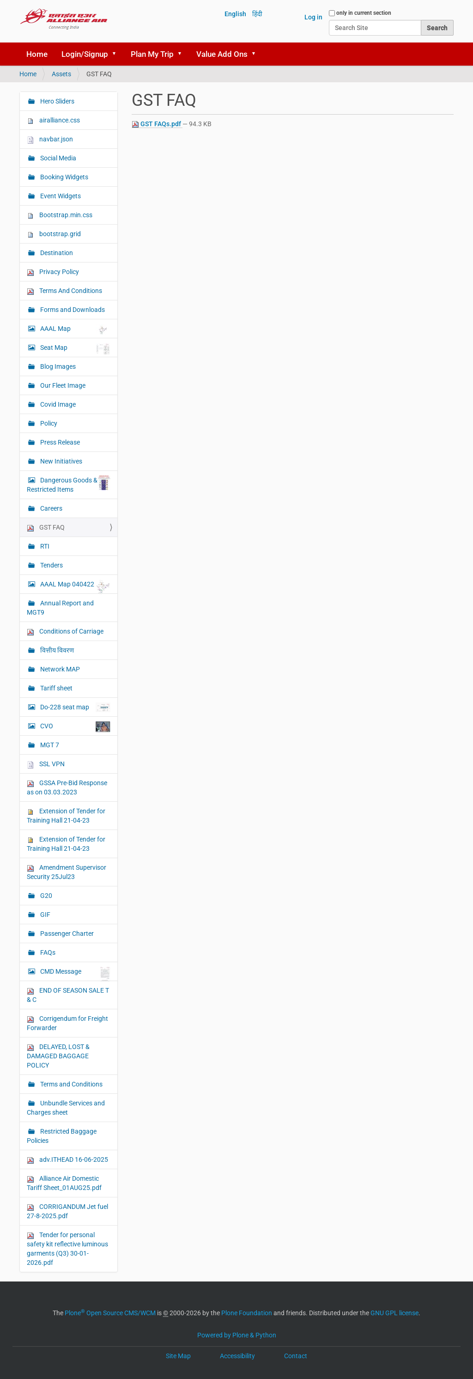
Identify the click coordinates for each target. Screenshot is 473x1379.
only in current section (363, 13)
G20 (45, 895)
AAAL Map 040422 (74, 586)
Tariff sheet (56, 688)
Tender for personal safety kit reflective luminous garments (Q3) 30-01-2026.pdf (67, 1248)
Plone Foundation (246, 1313)
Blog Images (57, 366)
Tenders (51, 565)
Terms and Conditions (71, 1084)
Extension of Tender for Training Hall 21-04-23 (66, 815)
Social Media (57, 158)
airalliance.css (53, 120)
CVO (74, 726)
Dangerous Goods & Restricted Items (68, 484)
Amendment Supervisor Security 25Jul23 (66, 872)
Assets (61, 74)
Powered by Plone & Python (236, 1335)
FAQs (47, 952)
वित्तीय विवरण (56, 650)
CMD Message (74, 974)
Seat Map (74, 348)
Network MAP (59, 669)
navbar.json (50, 139)
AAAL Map (74, 329)
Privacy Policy (53, 272)
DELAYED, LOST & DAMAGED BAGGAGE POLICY (58, 1056)
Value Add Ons (222, 54)
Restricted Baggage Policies (62, 1136)
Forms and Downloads (72, 309)
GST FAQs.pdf (157, 124)
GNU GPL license (394, 1313)
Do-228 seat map (74, 707)
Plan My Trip (152, 54)
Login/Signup (84, 54)
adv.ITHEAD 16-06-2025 (67, 1160)
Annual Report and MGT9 (60, 607)
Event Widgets (60, 196)
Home (37, 54)
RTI (44, 546)
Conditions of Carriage (65, 631)
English (235, 14)
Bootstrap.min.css (59, 215)
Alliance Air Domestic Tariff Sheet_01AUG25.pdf (64, 1183)
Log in (313, 17)
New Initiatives (60, 461)
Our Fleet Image (62, 385)
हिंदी (257, 14)
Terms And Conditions (64, 291)
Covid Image (57, 404)
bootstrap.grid (54, 234)
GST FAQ (46, 527)
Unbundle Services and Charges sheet (66, 1107)
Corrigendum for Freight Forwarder (67, 1023)
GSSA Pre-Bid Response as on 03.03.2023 (67, 787)
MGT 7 (49, 745)
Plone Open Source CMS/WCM (110, 1313)
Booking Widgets (63, 177)
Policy (48, 423)
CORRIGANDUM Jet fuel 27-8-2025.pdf (67, 1211)
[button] (117, 54)
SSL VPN (46, 764)
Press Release (59, 442)
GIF (44, 914)
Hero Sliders (56, 101)
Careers (50, 508)
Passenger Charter (66, 933)
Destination (56, 252)
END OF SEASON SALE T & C (68, 995)
